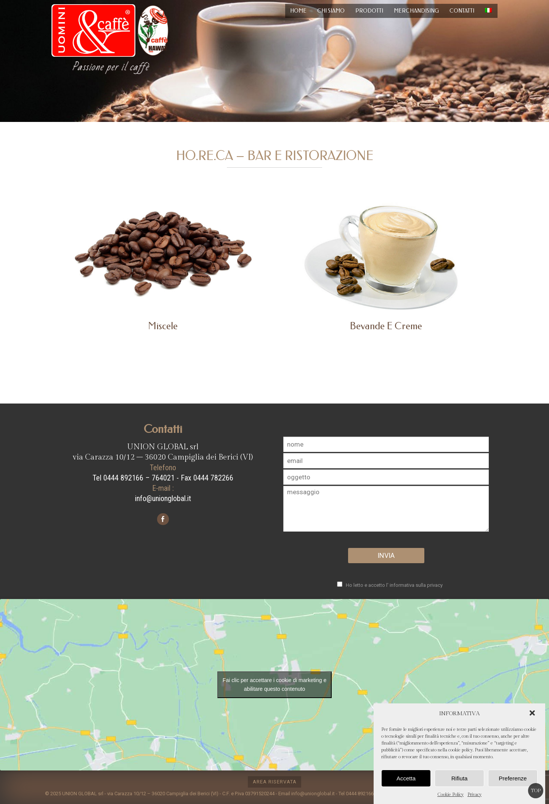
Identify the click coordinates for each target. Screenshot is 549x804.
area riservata (275, 782)
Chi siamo (331, 11)
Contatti (461, 11)
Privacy (474, 794)
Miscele (163, 326)
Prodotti (369, 11)
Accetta (406, 778)
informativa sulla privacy (416, 585)
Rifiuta (459, 778)
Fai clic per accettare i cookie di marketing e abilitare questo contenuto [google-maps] (274, 684)
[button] (533, 713)
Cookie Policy (450, 794)
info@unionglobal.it (163, 498)
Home (298, 11)
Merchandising (416, 11)
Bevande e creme (386, 326)
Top (536, 791)
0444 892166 (360, 793)
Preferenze (513, 778)
